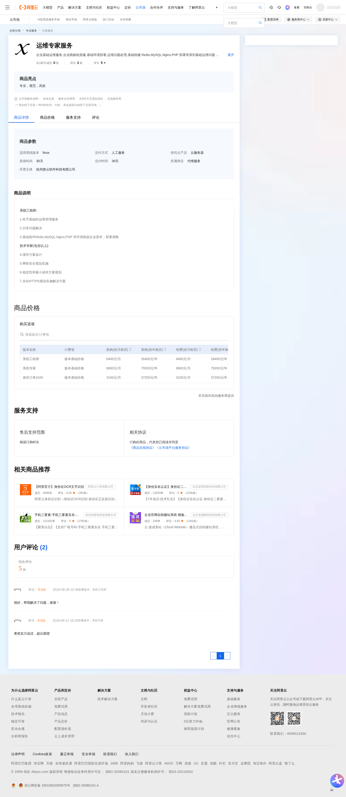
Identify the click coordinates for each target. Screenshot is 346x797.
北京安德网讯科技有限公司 (209, 515)
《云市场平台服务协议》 (173, 447)
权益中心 (113, 7)
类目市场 (71, 19)
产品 (60, 7)
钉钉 (222, 763)
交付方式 (101, 152)
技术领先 (18, 714)
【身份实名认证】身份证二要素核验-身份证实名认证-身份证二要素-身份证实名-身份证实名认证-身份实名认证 (166, 487)
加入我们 (131, 754)
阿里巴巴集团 (21, 763)
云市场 (140, 7)
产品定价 (61, 721)
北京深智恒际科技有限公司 (209, 486)
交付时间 (101, 161)
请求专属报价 (311, 126)
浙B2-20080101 (117, 772)
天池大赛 (147, 714)
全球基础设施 (21, 706)
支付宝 (233, 763)
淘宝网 (39, 763)
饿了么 (289, 763)
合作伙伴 (156, 7)
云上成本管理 (64, 736)
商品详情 (21, 117)
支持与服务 (176, 7)
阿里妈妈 (127, 763)
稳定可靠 (18, 721)
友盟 (204, 763)
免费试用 (61, 706)
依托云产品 (179, 152)
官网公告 (233, 721)
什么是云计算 (21, 699)
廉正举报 (67, 754)
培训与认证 (149, 721)
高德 (188, 763)
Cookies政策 (42, 754)
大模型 (47, 7)
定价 (127, 7)
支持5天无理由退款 (91, 98)
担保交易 (48, 98)
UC (196, 763)
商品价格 (47, 117)
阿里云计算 (153, 763)
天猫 (49, 763)
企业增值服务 (237, 706)
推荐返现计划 (194, 729)
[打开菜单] (7, 7)
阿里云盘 (275, 763)
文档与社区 (94, 7)
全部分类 (15, 30)
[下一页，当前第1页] (227, 655)
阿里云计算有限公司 (100, 486)
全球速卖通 (63, 763)
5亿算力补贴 (193, 721)
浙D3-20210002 (181, 772)
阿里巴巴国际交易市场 (91, 763)
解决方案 (74, 7)
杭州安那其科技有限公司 (100, 515)
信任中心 (233, 736)
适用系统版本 (29, 152)
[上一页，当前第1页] (213, 655)
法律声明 (18, 754)
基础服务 (233, 699)
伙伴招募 (125, 19)
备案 (297, 7)
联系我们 (110, 754)
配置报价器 (62, 729)
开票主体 (26, 169)
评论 (95, 117)
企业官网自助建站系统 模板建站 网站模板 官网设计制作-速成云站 (166, 515)
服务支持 (73, 117)
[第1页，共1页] (220, 655)
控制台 (308, 7)
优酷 (213, 763)
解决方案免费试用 (197, 706)
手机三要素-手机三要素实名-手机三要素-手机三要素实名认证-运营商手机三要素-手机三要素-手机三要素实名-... (58, 515)
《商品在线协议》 (143, 447)
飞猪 (139, 763)
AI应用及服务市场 (49, 19)
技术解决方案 (108, 699)
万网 (179, 763)
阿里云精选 (90, 19)
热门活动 (108, 19)
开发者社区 (149, 706)
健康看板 (233, 729)
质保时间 (26, 161)
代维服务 (47, 30)
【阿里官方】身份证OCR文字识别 (59, 487)
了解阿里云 (197, 7)
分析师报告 (19, 736)
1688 (114, 763)
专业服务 (31, 30)
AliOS (168, 763)
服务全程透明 (66, 98)
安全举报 (88, 754)
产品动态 (61, 714)
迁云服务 (233, 714)
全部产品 (61, 699)
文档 (144, 699)
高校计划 (190, 714)
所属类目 (177, 161)
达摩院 (246, 763)
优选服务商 (114, 98)
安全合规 (18, 729)
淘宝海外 (259, 763)
